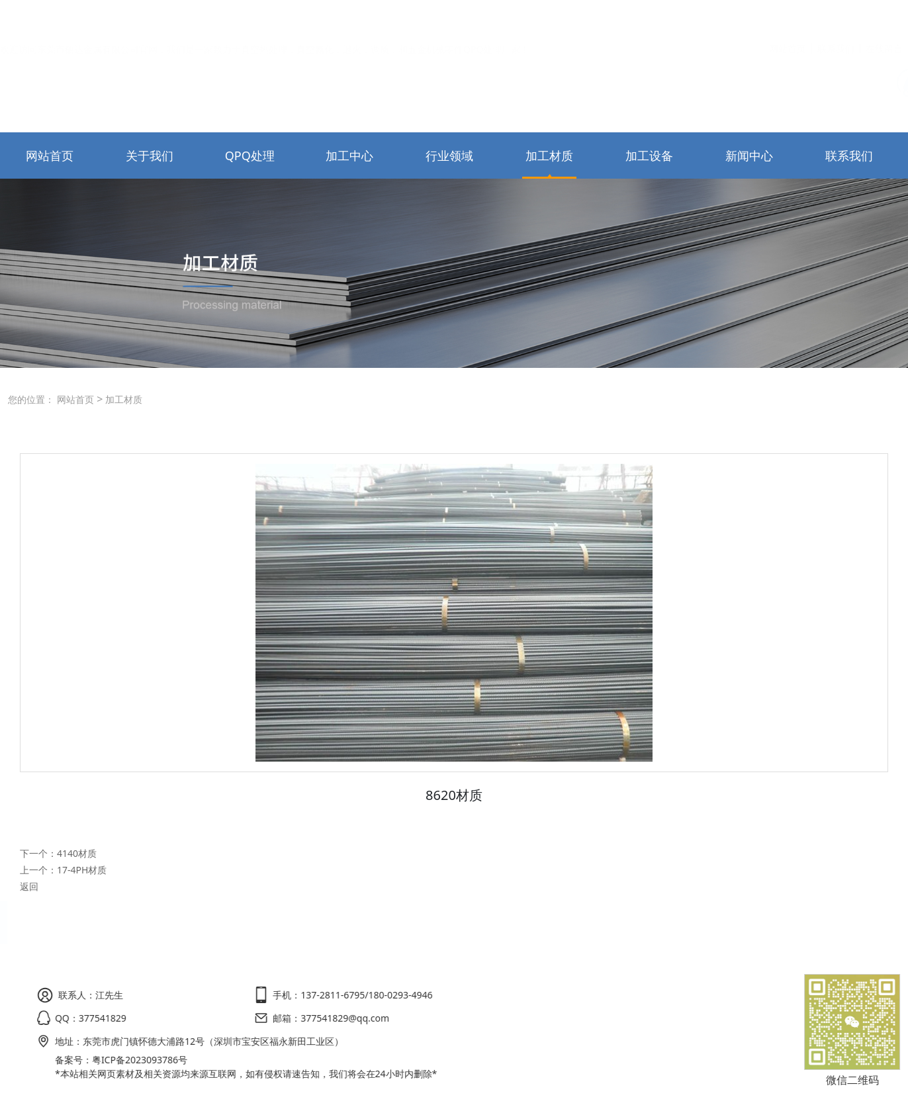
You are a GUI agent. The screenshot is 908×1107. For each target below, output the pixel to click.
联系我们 (835, 17)
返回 (29, 886)
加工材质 (549, 155)
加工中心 (349, 155)
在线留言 (884, 17)
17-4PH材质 (82, 869)
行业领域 (449, 155)
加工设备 (649, 155)
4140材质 (77, 853)
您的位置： (31, 399)
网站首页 (787, 17)
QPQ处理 (250, 155)
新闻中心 (749, 155)
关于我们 (149, 155)
